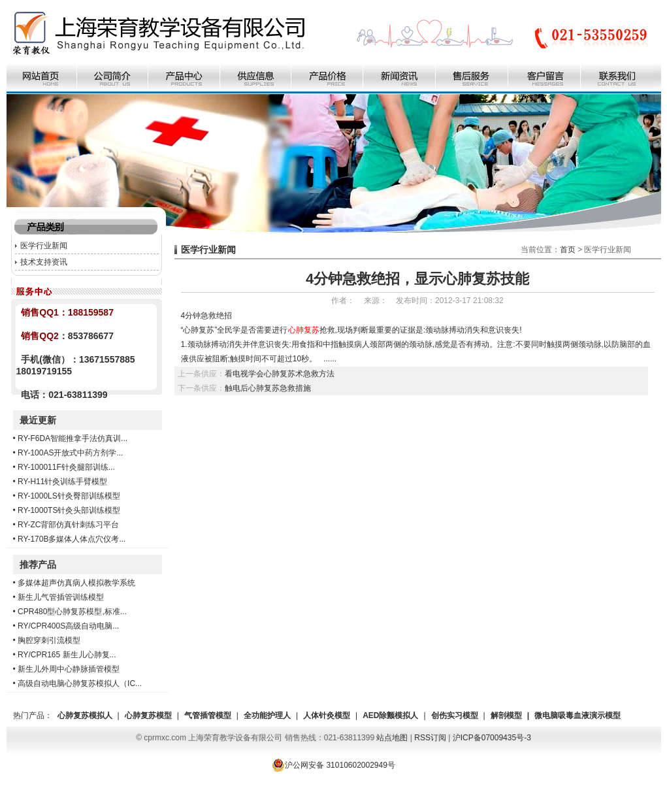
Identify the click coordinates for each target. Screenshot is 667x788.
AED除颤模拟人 (390, 715)
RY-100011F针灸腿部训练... (66, 467)
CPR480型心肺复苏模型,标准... (72, 611)
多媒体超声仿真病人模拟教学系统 (76, 582)
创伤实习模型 (454, 715)
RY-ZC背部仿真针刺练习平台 (68, 524)
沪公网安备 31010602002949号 (333, 765)
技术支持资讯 (43, 262)
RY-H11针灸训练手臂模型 (62, 481)
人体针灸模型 (326, 715)
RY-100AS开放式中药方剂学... (70, 452)
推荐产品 (38, 564)
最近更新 (38, 420)
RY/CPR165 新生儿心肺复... (67, 654)
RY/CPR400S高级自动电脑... (68, 626)
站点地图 (392, 737)
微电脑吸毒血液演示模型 (577, 715)
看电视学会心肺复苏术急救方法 (279, 373)
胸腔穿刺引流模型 (49, 640)
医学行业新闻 (43, 245)
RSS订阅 (430, 737)
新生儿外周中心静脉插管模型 (69, 669)
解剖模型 (506, 715)
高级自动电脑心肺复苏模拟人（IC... (80, 683)
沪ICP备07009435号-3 (492, 737)
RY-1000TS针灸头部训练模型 (69, 510)
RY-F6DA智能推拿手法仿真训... (72, 438)
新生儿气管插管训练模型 (61, 597)
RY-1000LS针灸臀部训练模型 (69, 496)
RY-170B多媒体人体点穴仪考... (71, 539)
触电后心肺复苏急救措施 (268, 388)
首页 (568, 249)
